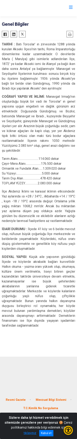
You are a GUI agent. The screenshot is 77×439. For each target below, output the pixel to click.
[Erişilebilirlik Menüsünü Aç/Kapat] (68, 430)
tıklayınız (30, 433)
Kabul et (46, 433)
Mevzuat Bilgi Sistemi (51, 400)
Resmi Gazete (16, 400)
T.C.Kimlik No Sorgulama (40, 408)
